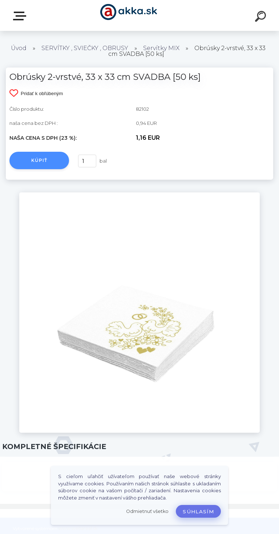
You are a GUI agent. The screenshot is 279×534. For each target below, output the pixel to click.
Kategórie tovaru (21, 16)
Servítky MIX (161, 48)
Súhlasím (198, 511)
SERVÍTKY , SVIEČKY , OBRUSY (84, 48)
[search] (261, 17)
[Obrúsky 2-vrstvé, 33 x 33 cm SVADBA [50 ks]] (139, 195)
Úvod (19, 48)
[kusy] (87, 161)
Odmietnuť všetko (147, 511)
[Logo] (129, 15)
